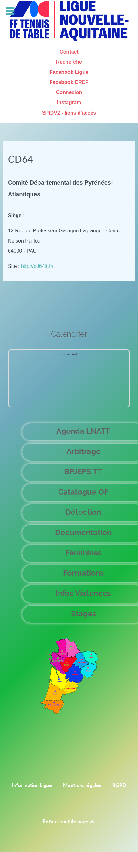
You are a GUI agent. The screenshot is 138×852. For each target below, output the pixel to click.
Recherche (69, 62)
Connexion (69, 92)
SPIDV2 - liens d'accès (69, 113)
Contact (69, 51)
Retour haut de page (69, 821)
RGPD (119, 785)
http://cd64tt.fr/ (37, 266)
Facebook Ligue (69, 72)
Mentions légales (82, 785)
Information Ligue (32, 785)
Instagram (69, 102)
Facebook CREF (69, 82)
